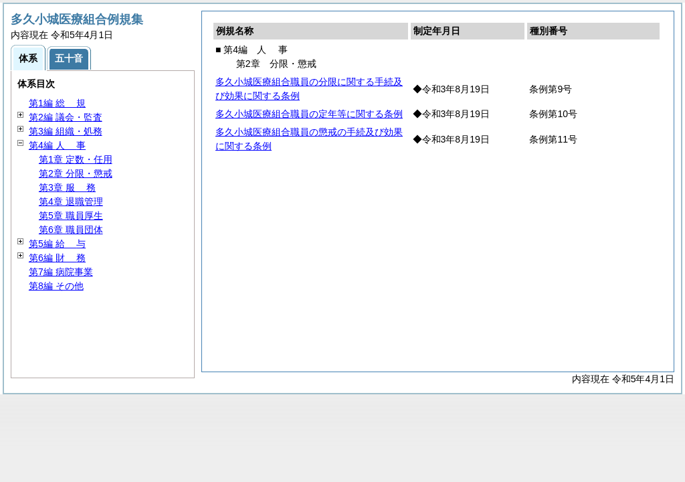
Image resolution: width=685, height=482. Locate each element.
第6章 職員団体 (71, 229)
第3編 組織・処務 (65, 131)
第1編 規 (57, 103)
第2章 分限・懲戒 (75, 173)
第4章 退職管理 (71, 201)
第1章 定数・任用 (75, 159)
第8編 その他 (56, 285)
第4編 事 (57, 145)
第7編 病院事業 (61, 271)
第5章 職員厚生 (71, 215)
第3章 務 (67, 187)
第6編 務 (57, 257)
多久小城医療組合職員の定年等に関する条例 (309, 113)
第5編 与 (57, 243)
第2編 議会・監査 (65, 117)
